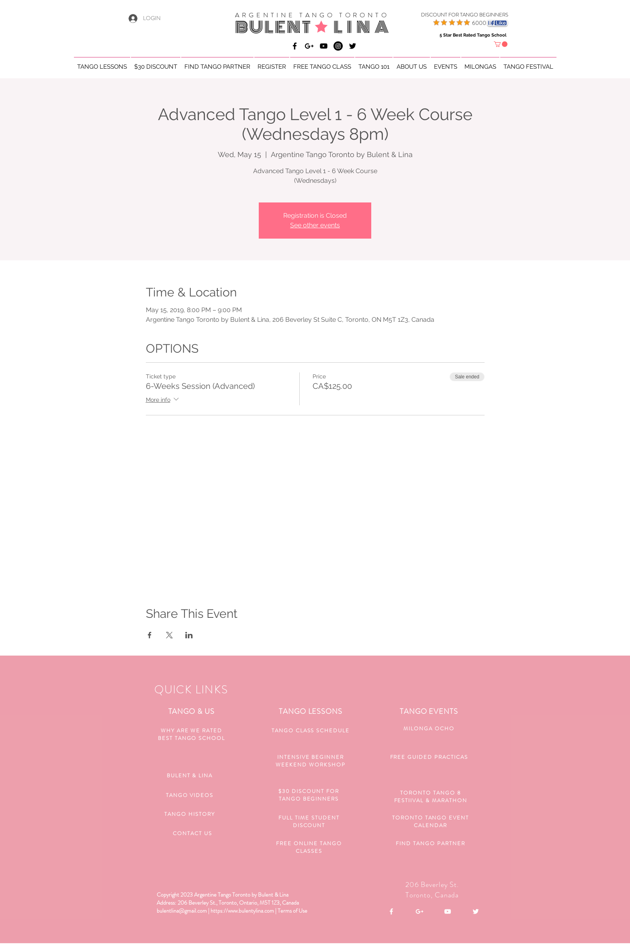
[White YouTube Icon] (448, 911)
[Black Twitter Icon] (352, 46)
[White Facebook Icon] (391, 911)
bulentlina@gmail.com (182, 911)
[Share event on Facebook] (149, 635)
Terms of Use (292, 911)
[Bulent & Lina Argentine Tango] (294, 46)
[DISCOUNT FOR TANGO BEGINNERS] (454, 14)
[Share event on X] (169, 635)
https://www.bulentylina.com (242, 911)
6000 (479, 23)
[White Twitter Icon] (476, 911)
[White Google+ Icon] (419, 911)
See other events (315, 225)
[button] (500, 44)
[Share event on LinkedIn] (189, 635)
